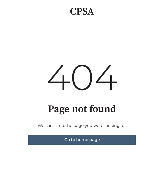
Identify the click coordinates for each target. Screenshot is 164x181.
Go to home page (82, 139)
